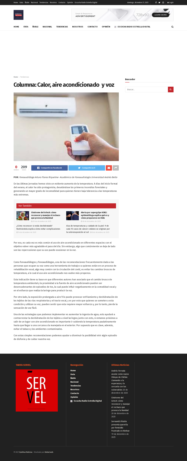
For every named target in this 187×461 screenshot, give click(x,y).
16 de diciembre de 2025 (91, 221)
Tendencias (43, 3)
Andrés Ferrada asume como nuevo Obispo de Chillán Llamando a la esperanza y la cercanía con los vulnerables (120, 380)
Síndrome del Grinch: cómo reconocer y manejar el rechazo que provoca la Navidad (45, 215)
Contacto (61, 3)
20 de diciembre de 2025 (41, 221)
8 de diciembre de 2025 (99, 232)
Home (16, 3)
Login (171, 3)
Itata (21, 3)
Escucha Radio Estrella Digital (86, 3)
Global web (49, 452)
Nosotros (53, 3)
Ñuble (27, 3)
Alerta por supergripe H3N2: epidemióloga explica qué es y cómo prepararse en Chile (95, 215)
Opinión (70, 3)
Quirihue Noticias (25, 452)
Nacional (34, 3)
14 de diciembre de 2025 (26, 232)
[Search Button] (171, 89)
